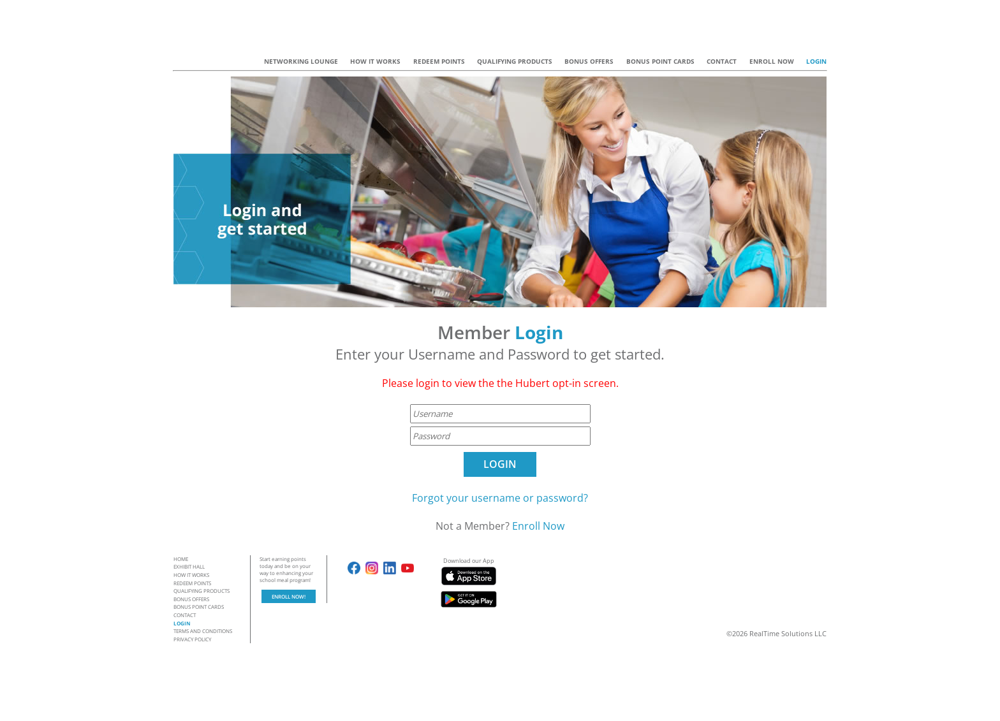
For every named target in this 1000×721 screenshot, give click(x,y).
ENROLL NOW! (288, 596)
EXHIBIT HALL (189, 566)
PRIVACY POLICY (192, 639)
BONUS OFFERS (589, 61)
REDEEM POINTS (439, 61)
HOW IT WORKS (375, 61)
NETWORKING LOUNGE (301, 61)
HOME (180, 558)
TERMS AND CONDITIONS (202, 630)
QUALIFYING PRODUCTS (514, 61)
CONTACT (722, 61)
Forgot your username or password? (500, 498)
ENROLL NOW (771, 61)
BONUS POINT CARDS (660, 61)
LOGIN (816, 61)
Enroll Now (538, 526)
